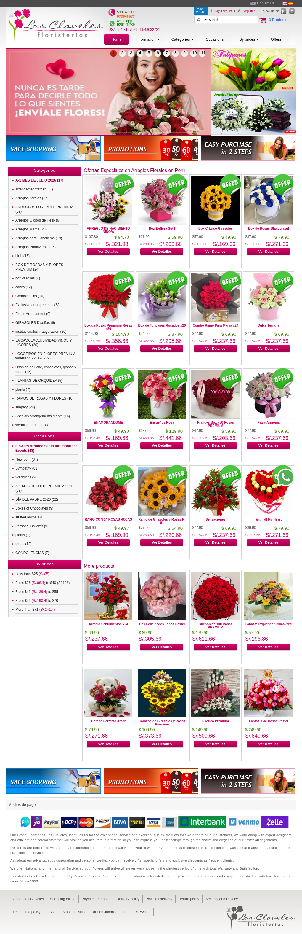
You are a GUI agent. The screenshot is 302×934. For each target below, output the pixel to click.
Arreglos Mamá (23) (31, 229)
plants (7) (22, 389)
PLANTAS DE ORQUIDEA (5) (38, 380)
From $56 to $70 (36, 601)
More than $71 (35, 609)
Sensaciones (215, 519)
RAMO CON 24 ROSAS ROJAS (108, 519)
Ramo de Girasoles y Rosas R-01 (162, 521)
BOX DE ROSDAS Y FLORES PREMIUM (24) (39, 267)
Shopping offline (63, 899)
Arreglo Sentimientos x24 (108, 624)
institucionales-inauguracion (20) (41, 332)
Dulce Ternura (268, 325)
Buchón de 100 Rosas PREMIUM (215, 625)
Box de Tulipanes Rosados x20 (162, 325)
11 (203, 52)
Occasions (217, 39)
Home (116, 39)
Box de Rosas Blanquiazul (268, 228)
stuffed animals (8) (30, 517)
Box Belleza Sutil (162, 228)
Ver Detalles (108, 251)
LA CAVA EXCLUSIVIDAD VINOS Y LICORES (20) (43, 342)
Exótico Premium (215, 721)
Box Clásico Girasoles (215, 228)
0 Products (278, 19)
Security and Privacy (221, 899)
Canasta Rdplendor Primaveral (268, 624)
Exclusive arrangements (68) (38, 305)
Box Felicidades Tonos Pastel (162, 624)
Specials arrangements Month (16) (42, 416)
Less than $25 (32, 574)
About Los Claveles (28, 899)
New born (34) (26, 459)
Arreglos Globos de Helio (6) (37, 220)
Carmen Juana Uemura (109, 912)
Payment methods (96, 899)
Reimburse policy (27, 912)
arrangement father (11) (34, 189)
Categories (182, 39)
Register (249, 11)
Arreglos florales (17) (31, 198)
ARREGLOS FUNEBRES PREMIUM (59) (44, 209)
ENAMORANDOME (108, 422)
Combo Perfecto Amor (108, 721)
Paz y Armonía (268, 422)
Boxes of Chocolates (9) (34, 508)
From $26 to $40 (42, 583)
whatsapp (124, 21)
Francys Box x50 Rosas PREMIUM (215, 424)
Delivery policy (127, 899)
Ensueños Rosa (162, 422)
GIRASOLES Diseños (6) (35, 323)
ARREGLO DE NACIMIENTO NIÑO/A (108, 230)
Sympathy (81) (26, 468)
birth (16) (22, 256)
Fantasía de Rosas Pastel (268, 721)
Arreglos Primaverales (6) (35, 247)
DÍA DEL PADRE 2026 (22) (36, 499)
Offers (276, 39)
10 (194, 52)
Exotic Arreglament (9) (33, 314)
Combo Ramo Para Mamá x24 (215, 325)
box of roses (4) (27, 278)
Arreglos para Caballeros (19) (38, 238)
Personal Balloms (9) (31, 526)
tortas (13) (23, 544)
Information (148, 39)
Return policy (189, 899)
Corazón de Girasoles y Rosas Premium (162, 722)
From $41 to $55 (36, 592)
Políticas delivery (159, 899)
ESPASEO (142, 912)
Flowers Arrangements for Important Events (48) (46, 448)
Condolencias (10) (29, 296)
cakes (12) (23, 287)
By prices (249, 39)
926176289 (126, 25)
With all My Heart (269, 519)
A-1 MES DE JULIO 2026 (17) (39, 180)
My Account (223, 11)
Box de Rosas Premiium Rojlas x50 (108, 327)
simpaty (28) (25, 407)
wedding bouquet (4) (31, 425)
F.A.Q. (52, 912)
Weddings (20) (26, 477)
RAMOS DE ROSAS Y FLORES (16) (44, 398)
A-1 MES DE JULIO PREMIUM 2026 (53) (44, 488)
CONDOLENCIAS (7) (32, 553)
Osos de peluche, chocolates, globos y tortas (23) (45, 369)
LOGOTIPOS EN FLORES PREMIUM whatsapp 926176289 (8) (45, 356)
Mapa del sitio (74, 912)
